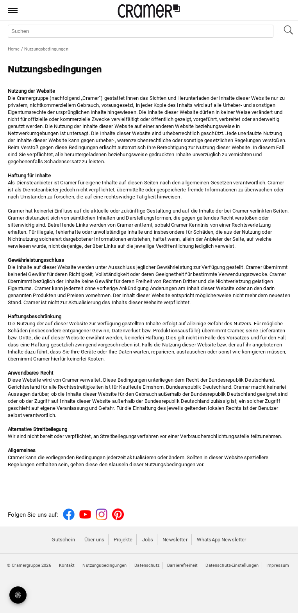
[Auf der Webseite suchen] (140, 31)
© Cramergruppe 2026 (29, 565)
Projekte (123, 540)
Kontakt (67, 565)
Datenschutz (146, 565)
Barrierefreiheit (182, 565)
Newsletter (174, 540)
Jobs (147, 540)
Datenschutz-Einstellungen (232, 565)
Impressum (277, 565)
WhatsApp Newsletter (221, 540)
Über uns (94, 540)
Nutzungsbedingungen (104, 565)
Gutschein (63, 540)
